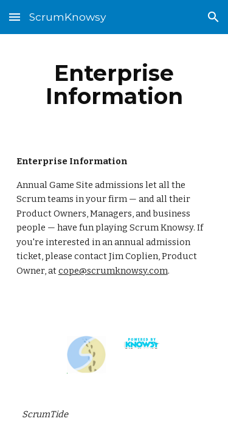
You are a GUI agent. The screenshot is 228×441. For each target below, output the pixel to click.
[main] (114, 84)
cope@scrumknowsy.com (113, 270)
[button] (14, 16)
